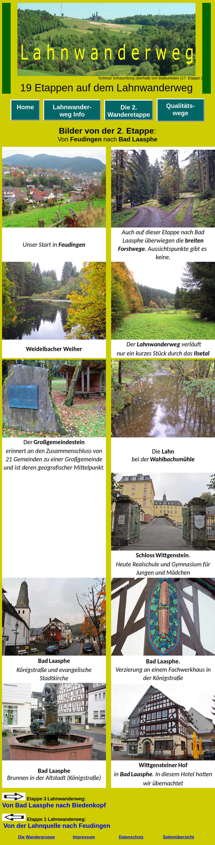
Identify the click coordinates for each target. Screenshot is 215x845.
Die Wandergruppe (36, 837)
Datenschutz (131, 837)
